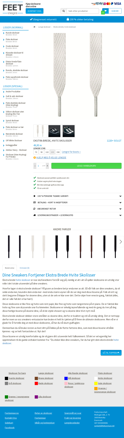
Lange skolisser (44, 27)
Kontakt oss (34, 11)
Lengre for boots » (71, 151)
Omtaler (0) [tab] (24, 268)
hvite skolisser (23, 279)
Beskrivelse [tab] (9, 268)
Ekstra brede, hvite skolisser (64, 27)
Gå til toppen (111, 352)
